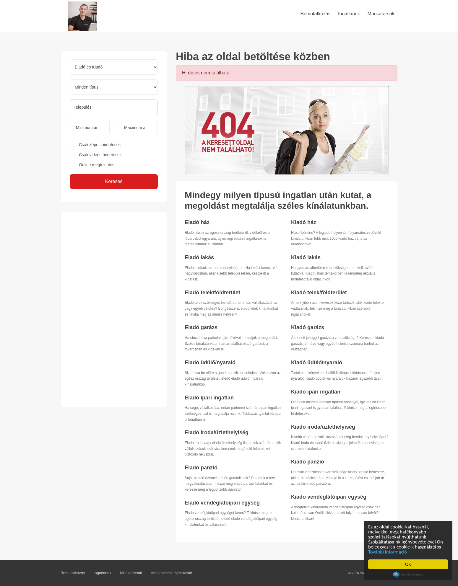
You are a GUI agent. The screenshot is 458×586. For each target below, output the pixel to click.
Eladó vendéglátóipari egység (222, 503)
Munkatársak (131, 573)
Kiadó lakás (306, 257)
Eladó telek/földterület (212, 293)
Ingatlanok (102, 573)
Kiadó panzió (307, 462)
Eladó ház (197, 222)
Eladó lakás (199, 257)
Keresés (114, 181)
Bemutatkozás (73, 573)
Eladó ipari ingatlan (209, 398)
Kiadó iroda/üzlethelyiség (323, 427)
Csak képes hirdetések (100, 144)
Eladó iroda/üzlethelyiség (217, 432)
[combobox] (114, 107)
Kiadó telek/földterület (319, 293)
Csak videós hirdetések (100, 154)
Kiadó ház (303, 222)
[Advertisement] (114, 309)
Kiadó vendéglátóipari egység (328, 497)
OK (409, 564)
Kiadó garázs (307, 327)
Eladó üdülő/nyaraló (210, 362)
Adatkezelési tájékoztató (171, 573)
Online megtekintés (96, 164)
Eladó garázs (201, 327)
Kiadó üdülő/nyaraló (316, 362)
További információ (388, 552)
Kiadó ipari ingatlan (315, 392)
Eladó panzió (201, 468)
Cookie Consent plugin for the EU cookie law (408, 574)
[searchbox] (113, 107)
